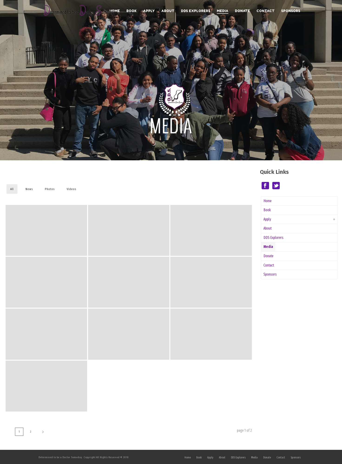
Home (267, 201)
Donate (242, 11)
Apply (149, 11)
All (12, 189)
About (167, 11)
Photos (50, 189)
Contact (265, 11)
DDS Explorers (195, 11)
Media (222, 11)
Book (131, 11)
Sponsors (290, 11)
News (29, 189)
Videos (71, 189)
